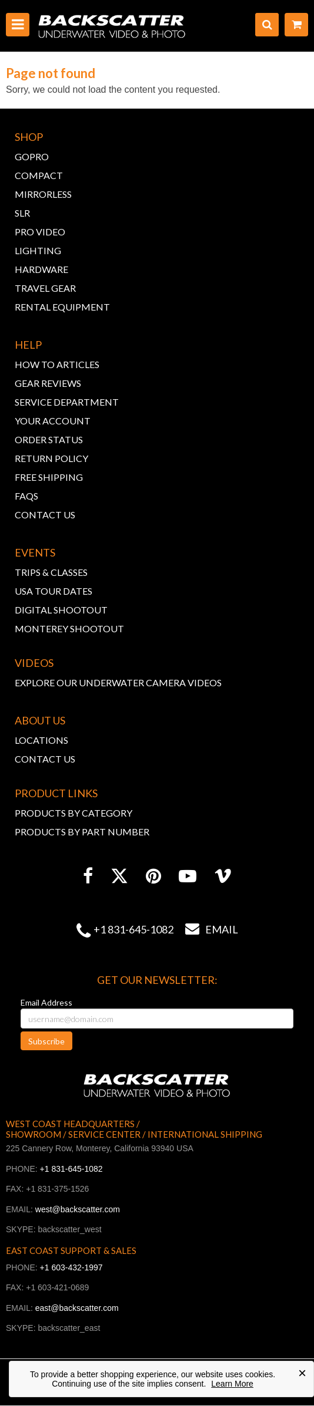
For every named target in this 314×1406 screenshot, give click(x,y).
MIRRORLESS (43, 194)
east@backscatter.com (77, 1308)
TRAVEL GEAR (45, 288)
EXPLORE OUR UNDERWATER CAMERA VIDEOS (118, 682)
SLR (22, 212)
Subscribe (46, 1041)
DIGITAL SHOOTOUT (61, 609)
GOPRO (32, 156)
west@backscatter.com (77, 1209)
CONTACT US (45, 514)
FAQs (26, 495)
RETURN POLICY (51, 458)
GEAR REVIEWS (48, 383)
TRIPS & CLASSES (51, 572)
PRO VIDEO (40, 231)
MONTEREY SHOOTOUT (69, 628)
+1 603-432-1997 (71, 1267)
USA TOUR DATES (53, 590)
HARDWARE (41, 269)
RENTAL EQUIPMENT (62, 306)
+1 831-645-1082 (133, 929)
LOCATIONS (41, 740)
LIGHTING (38, 250)
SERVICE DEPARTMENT (67, 401)
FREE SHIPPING (49, 477)
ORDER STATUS (49, 439)
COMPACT (39, 175)
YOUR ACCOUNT (53, 420)
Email (205, 929)
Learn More (232, 1383)
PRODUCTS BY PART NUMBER (82, 831)
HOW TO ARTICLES (57, 364)
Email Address (46, 1002)
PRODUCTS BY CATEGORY (73, 812)
